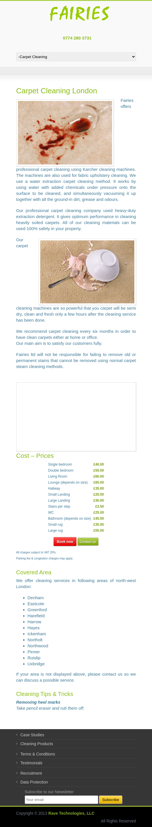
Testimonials (31, 763)
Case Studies (32, 735)
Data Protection (34, 782)
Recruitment (31, 773)
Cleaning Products (37, 743)
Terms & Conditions (38, 754)
